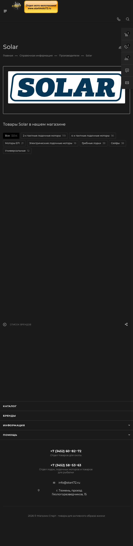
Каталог (10, 406)
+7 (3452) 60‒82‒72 (66, 453)
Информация (14, 425)
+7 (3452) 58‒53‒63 (66, 468)
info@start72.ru (69, 482)
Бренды (9, 415)
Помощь (10, 434)
